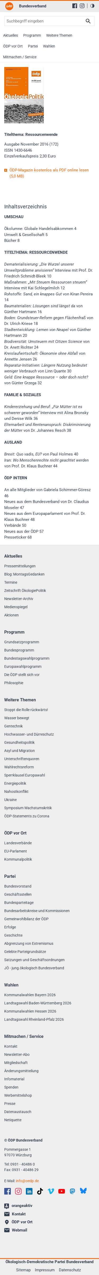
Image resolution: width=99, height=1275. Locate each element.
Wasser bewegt (16, 718)
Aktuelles (10, 35)
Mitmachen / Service (19, 57)
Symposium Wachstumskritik (28, 808)
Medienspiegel (15, 607)
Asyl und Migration (19, 751)
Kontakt (10, 1046)
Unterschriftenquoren (21, 759)
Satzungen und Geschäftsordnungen (34, 960)
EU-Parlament (15, 851)
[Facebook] (74, 5)
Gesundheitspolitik (19, 742)
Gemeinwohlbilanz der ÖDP (26, 919)
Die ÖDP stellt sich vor (22, 675)
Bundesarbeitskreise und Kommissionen (37, 911)
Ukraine (10, 800)
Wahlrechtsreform (19, 767)
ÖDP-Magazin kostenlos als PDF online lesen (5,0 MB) (49, 173)
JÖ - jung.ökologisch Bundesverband (34, 968)
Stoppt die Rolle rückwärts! (26, 710)
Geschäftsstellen (18, 894)
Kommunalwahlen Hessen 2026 (30, 1011)
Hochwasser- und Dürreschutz (29, 734)
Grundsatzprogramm (21, 642)
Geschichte (13, 935)
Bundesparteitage (19, 902)
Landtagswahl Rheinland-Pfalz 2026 (34, 1019)
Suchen (88, 21)
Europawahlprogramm (22, 666)
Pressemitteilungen (20, 566)
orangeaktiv (18, 1206)
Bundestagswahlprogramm (26, 658)
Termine (10, 582)
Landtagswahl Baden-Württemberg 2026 (37, 1003)
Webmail (15, 1230)
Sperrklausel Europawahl (24, 775)
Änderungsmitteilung (21, 1071)
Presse (9, 1103)
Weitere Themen (59, 35)
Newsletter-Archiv (18, 599)
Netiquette (12, 1120)
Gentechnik (13, 726)
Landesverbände (18, 843)
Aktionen (11, 615)
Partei (33, 46)
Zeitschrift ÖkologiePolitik (25, 590)
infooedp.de (27, 1181)
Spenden (11, 1087)
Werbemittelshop (18, 1095)
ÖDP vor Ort (13, 46)
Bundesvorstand (17, 886)
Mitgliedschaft (16, 1063)
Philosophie (13, 683)
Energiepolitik (15, 783)
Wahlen (49, 46)
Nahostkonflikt (16, 791)
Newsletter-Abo (17, 1054)
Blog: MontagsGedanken (24, 574)
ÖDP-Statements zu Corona (26, 816)
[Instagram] (82, 5)
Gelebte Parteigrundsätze (25, 952)
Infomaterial (14, 1079)
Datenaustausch (17, 1112)
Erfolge (10, 927)
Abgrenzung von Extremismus (28, 943)
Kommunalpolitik (18, 859)
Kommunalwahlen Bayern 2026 (30, 995)
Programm (32, 35)
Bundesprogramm (19, 650)
